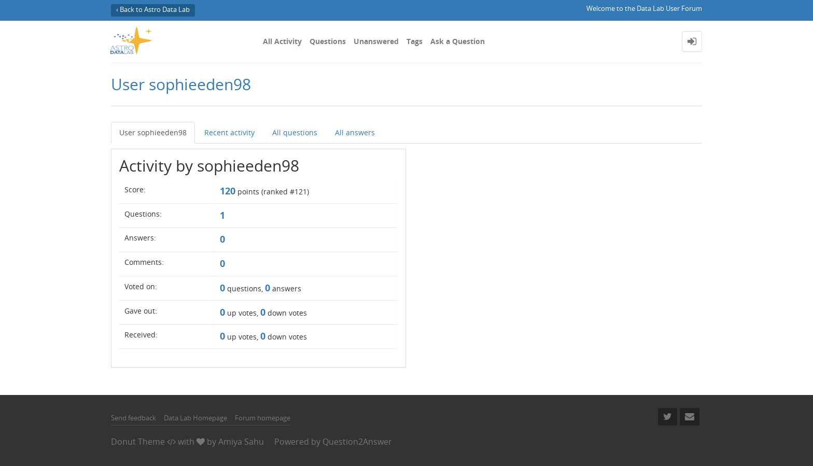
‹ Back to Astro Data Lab (153, 9)
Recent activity (229, 132)
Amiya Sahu (241, 441)
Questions (328, 41)
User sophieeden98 (153, 132)
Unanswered (376, 41)
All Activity (282, 41)
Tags (414, 41)
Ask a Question (457, 41)
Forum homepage (262, 417)
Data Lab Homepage (195, 417)
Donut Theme (138, 441)
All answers (355, 132)
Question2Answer (357, 441)
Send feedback (133, 417)
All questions (294, 132)
